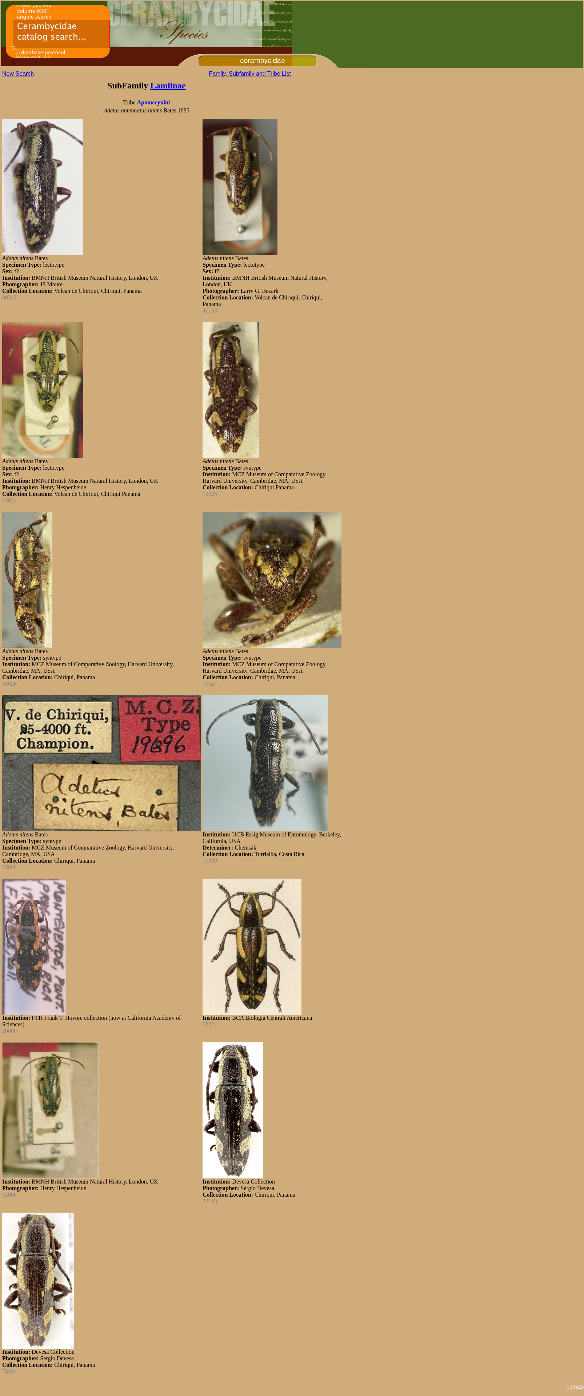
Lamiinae (167, 85)
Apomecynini (153, 102)
